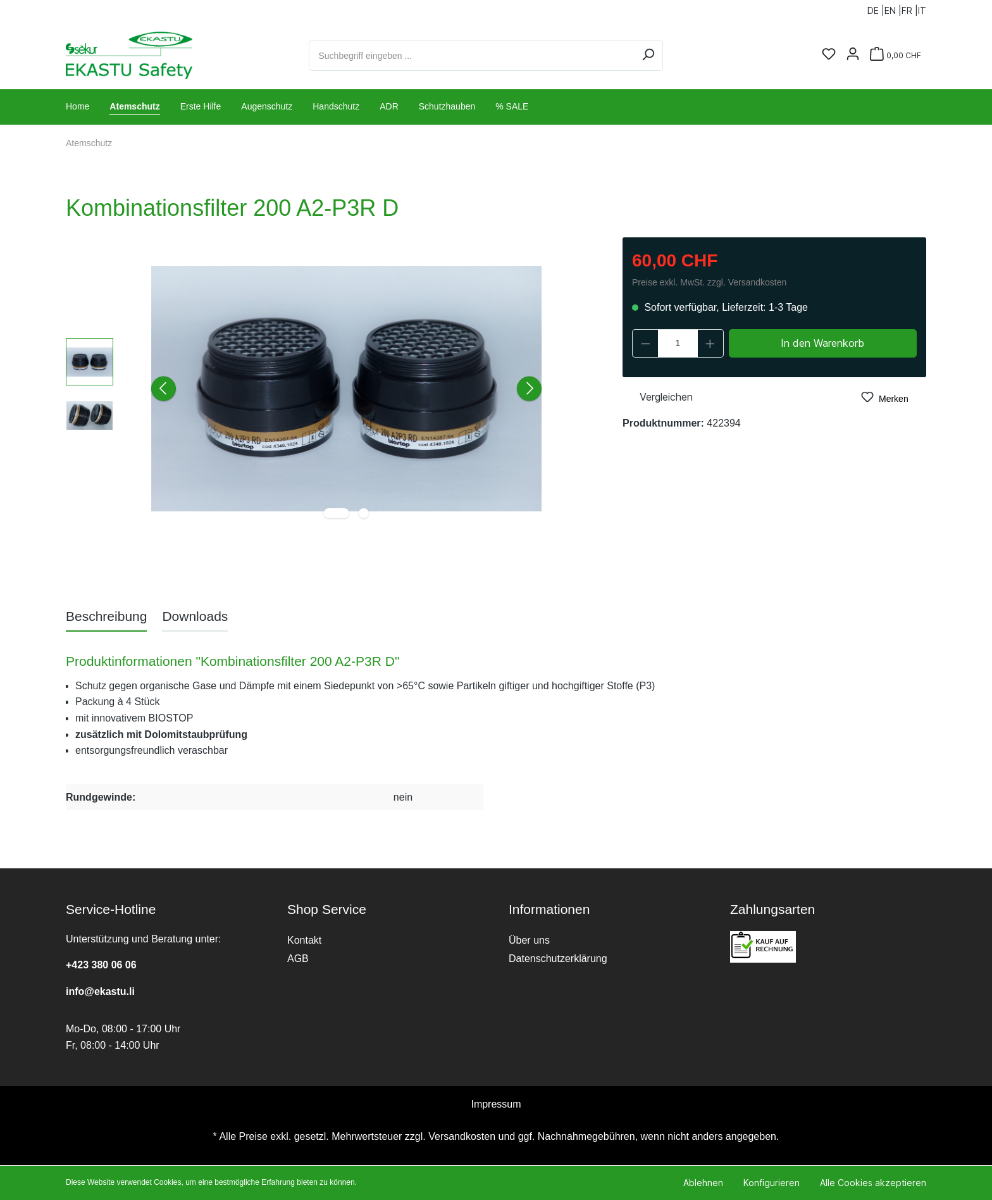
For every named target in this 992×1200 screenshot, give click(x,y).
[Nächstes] (529, 389)
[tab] (106, 616)
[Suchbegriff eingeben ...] (471, 56)
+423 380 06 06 (101, 964)
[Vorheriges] (163, 389)
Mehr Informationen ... (396, 1182)
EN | (893, 8)
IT (922, 8)
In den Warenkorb (822, 343)
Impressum (496, 1104)
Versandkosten (461, 1136)
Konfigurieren (771, 1182)
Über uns (529, 940)
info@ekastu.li (100, 991)
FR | (910, 8)
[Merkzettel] (829, 55)
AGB (298, 958)
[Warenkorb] (895, 55)
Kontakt (304, 940)
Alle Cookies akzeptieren (873, 1182)
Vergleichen (658, 396)
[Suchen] (648, 56)
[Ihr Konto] (853, 55)
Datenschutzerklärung (558, 958)
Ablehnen (703, 1182)
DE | (875, 8)
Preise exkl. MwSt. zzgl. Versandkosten (709, 282)
